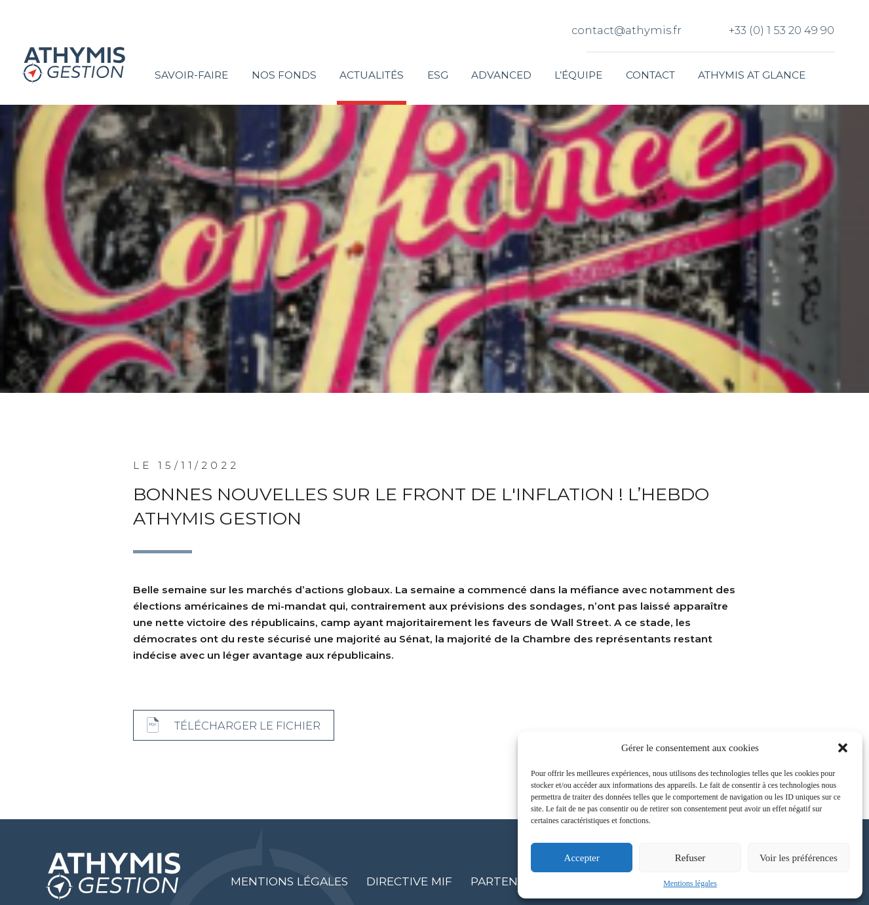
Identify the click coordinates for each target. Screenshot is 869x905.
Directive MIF (409, 881)
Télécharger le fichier (247, 725)
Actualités (371, 75)
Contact (650, 75)
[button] (842, 747)
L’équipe (578, 75)
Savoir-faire (191, 75)
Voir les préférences (799, 858)
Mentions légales (690, 883)
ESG (437, 75)
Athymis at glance (751, 75)
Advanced (501, 75)
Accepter (582, 858)
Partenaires (510, 881)
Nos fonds (284, 75)
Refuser (690, 858)
